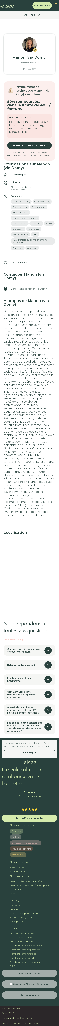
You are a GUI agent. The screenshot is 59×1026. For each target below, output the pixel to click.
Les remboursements (21, 941)
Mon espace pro (29, 995)
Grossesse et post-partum (24, 913)
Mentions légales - (12, 1008)
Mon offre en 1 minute (29, 818)
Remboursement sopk (22, 957)
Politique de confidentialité (17, 1017)
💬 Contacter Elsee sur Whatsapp (29, 984)
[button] (55, 5)
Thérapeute (29, 15)
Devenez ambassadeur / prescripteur (29, 885)
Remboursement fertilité (23, 953)
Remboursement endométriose (27, 945)
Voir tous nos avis (29, 796)
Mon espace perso (29, 973)
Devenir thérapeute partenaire (26, 881)
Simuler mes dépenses (22, 933)
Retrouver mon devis (21, 937)
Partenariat (15, 889)
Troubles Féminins (21, 848)
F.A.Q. (13, 966)
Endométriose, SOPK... (22, 917)
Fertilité (16, 837)
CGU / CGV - (8, 1013)
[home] (7, 5)
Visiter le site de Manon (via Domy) (29, 288)
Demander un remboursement (29, 145)
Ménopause (18, 854)
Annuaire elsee (18, 871)
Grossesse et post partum (25, 842)
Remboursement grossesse (25, 949)
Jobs (12, 893)
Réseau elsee (17, 867)
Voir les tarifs (42, 5)
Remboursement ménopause (26, 962)
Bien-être (17, 831)
